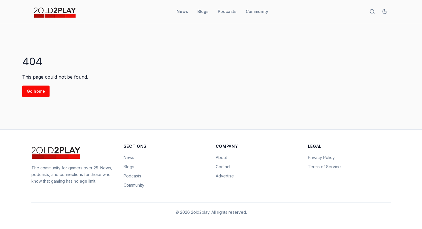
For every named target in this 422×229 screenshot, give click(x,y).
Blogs (203, 11)
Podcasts (227, 11)
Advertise (225, 175)
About (221, 157)
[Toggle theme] (385, 11)
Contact (223, 166)
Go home (36, 91)
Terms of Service (324, 166)
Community (257, 11)
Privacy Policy (321, 157)
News (182, 11)
